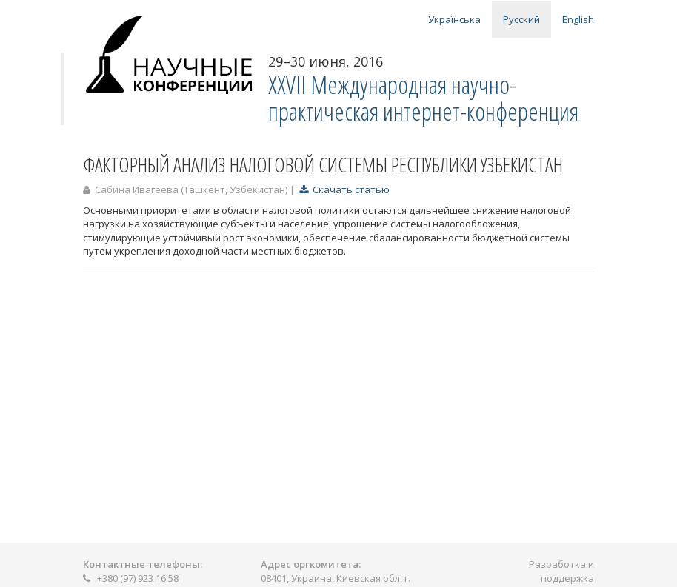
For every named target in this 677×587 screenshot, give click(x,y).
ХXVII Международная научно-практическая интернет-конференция (423, 98)
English (578, 19)
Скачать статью (344, 189)
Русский (521, 19)
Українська (454, 19)
